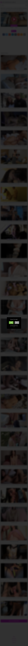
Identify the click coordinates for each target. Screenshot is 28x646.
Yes (11, 322)
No (16, 322)
